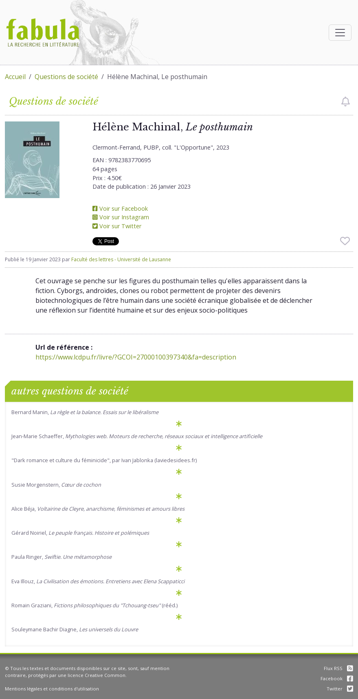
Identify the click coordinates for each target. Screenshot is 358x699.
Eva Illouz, (97, 581)
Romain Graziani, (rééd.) (94, 605)
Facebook (337, 678)
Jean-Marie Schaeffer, (136, 436)
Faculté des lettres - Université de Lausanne (121, 259)
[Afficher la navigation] (340, 32)
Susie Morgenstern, (56, 484)
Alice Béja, (97, 508)
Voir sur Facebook (120, 208)
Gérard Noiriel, (80, 532)
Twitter (340, 689)
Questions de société (66, 76)
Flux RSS (338, 668)
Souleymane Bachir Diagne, (74, 629)
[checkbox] (345, 101)
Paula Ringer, (61, 556)
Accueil (15, 76)
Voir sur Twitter (116, 226)
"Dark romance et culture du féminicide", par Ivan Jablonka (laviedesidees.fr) (104, 460)
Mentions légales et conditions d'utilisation (52, 689)
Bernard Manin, (84, 412)
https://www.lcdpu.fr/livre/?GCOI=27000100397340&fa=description (135, 357)
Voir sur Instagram (120, 217)
